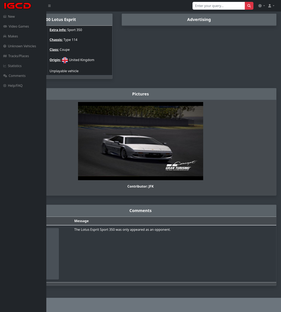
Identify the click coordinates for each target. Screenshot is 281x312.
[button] (262, 6)
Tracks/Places (16, 56)
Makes (10, 36)
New (9, 16)
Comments (14, 75)
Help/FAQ (13, 85)
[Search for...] (218, 6)
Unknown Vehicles (19, 46)
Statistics (12, 66)
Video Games (16, 26)
